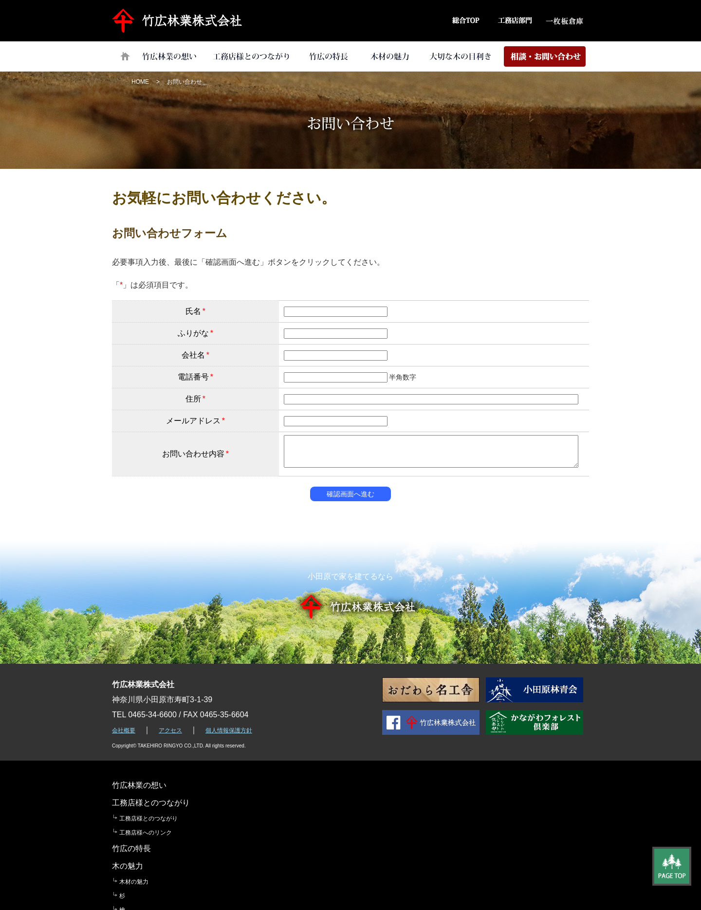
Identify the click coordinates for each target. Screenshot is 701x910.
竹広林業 (179, 21)
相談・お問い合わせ (545, 56)
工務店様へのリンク (240, 815)
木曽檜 (413, 843)
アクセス (170, 730)
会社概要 (123, 730)
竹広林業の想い (169, 56)
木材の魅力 (389, 56)
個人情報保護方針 (228, 730)
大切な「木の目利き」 (461, 56)
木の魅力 (412, 785)
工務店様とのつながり (251, 56)
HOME (140, 81)
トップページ (125, 56)
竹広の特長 (328, 56)
